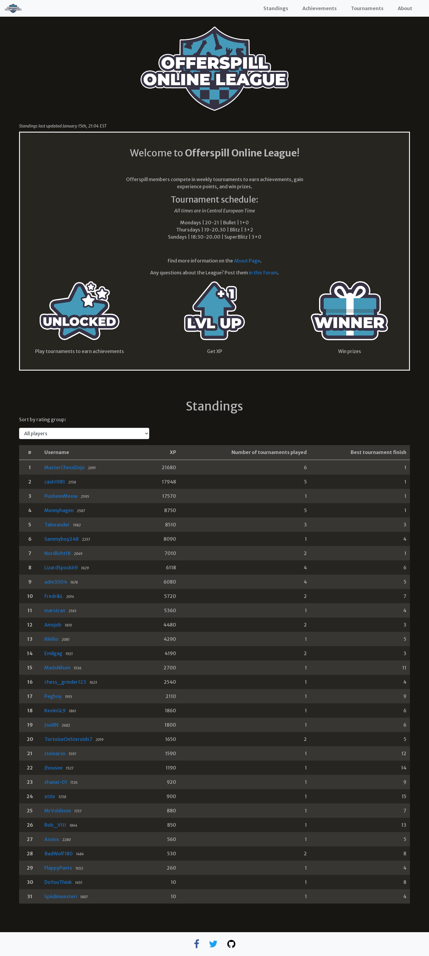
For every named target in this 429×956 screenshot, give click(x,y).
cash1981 (54, 482)
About (405, 8)
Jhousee (53, 768)
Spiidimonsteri (60, 896)
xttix (49, 796)
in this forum (263, 273)
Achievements (319, 8)
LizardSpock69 (61, 568)
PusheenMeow (60, 496)
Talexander (57, 525)
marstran (54, 610)
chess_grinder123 (65, 682)
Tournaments (367, 8)
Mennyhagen (59, 510)
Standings (275, 8)
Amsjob (52, 625)
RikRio (51, 639)
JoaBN (51, 725)
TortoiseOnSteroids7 (68, 739)
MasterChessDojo (64, 467)
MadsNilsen (57, 668)
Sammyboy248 (61, 539)
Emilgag (53, 653)
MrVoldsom (57, 811)
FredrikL (53, 596)
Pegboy (53, 696)
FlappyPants (58, 868)
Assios (51, 839)
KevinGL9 (55, 710)
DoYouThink (58, 882)
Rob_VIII (55, 825)
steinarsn (54, 753)
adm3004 (55, 582)
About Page (247, 261)
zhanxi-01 (55, 782)
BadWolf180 (58, 853)
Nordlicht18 (57, 553)
